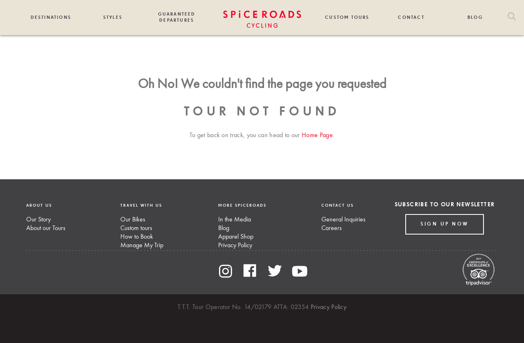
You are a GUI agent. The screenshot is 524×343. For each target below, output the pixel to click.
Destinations (51, 17)
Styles (112, 17)
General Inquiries (343, 220)
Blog (475, 17)
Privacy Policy (235, 245)
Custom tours (136, 228)
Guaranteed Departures (177, 17)
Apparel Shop (235, 237)
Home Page (317, 135)
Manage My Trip (141, 245)
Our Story (38, 220)
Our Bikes (132, 220)
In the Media (234, 220)
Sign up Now (444, 224)
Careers (331, 228)
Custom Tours (347, 17)
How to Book (136, 237)
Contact (411, 17)
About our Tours (46, 228)
